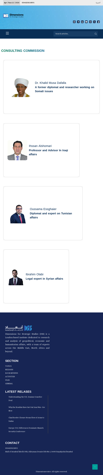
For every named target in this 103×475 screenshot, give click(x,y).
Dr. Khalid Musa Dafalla (50, 83)
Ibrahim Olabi (34, 274)
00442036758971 (28, 3)
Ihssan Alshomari (40, 146)
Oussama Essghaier (43, 209)
